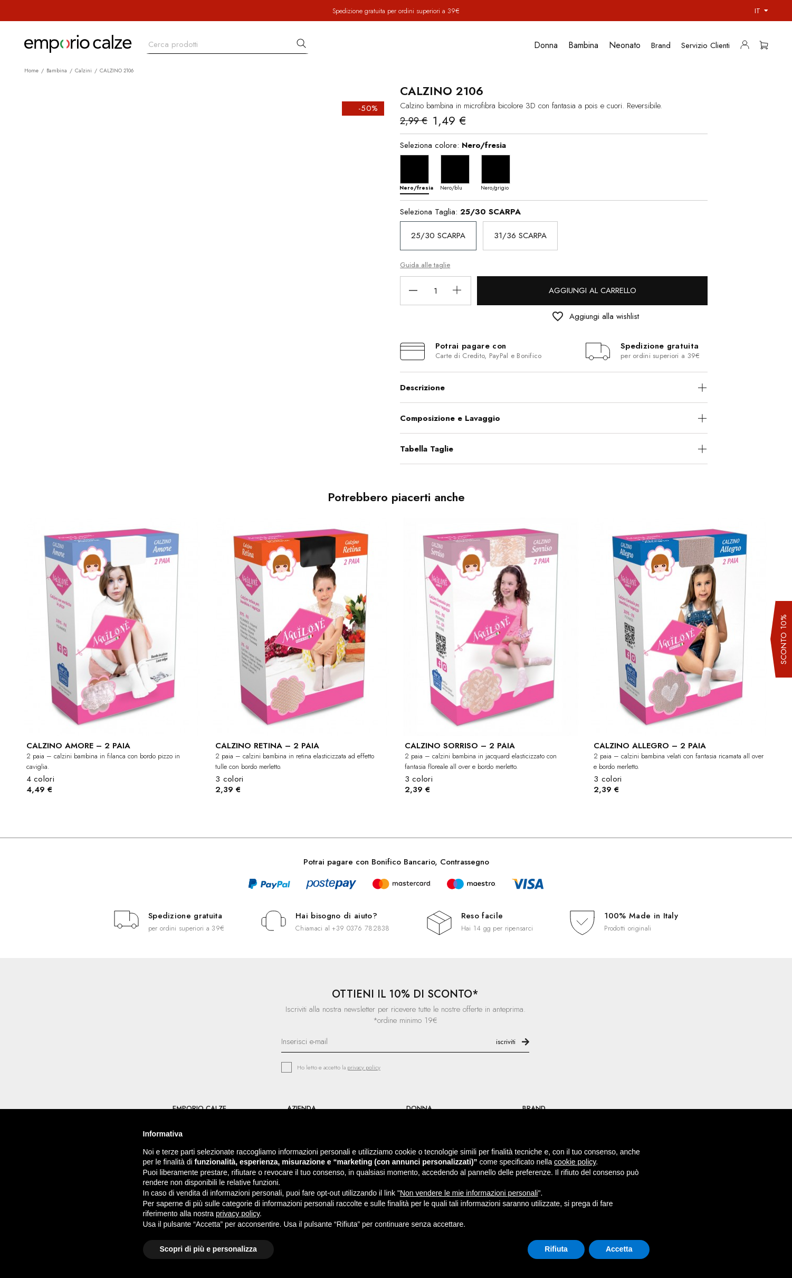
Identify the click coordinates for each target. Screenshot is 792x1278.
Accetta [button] (619, 1249)
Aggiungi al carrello (592, 290)
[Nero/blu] (458, 172)
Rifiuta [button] (556, 1249)
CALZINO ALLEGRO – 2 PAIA (650, 745)
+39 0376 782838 (360, 928)
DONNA (419, 1108)
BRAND (534, 1108)
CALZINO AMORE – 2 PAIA (78, 745)
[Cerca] (227, 42)
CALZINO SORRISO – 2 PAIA (460, 745)
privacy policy (363, 1067)
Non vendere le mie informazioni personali (469, 1193)
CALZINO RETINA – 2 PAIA (267, 745)
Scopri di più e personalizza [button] (208, 1249)
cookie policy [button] (575, 1162)
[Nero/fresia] (417, 172)
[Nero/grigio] (498, 172)
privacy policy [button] (238, 1213)
